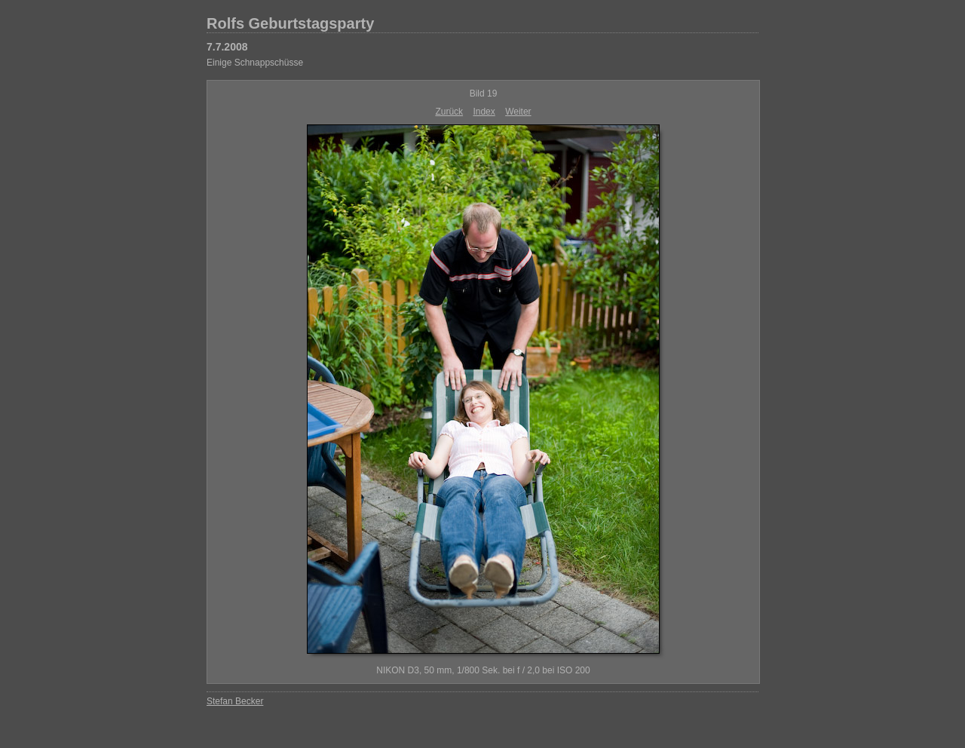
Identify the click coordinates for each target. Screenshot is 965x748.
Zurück (449, 111)
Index (484, 111)
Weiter (518, 111)
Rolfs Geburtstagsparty (290, 23)
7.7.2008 (227, 47)
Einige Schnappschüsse (255, 62)
